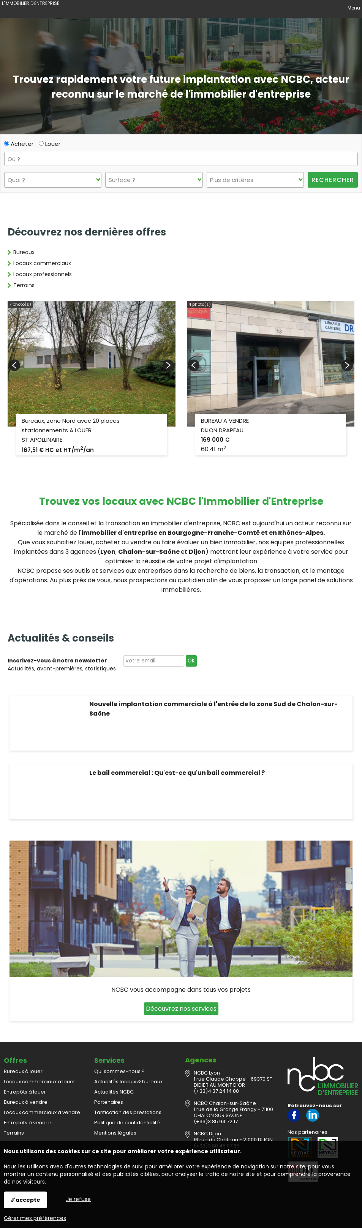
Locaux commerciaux (42, 263)
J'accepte (25, 1200)
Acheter (18, 144)
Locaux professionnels (42, 274)
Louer (49, 144)
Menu (353, 8)
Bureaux (24, 252)
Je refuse (78, 1199)
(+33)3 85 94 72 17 (216, 1121)
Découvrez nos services (181, 1008)
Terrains (24, 285)
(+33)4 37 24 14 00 (216, 1091)
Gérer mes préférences (35, 1218)
